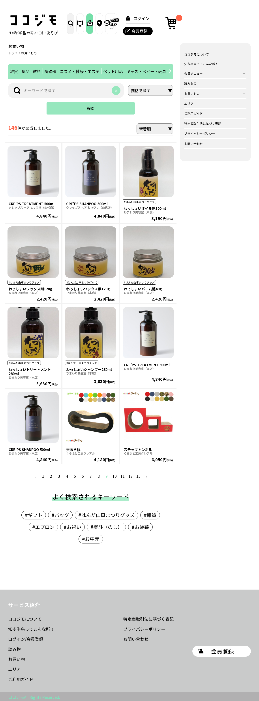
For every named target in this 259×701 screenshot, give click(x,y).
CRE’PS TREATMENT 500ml (31, 202)
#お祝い (72, 525)
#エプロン (43, 525)
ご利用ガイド (20, 678)
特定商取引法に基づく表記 (202, 123)
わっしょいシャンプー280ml (89, 368)
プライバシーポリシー (199, 133)
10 (114, 474)
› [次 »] (146, 474)
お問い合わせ (193, 143)
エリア (147, 23)
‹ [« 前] (35, 474)
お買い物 (16, 658)
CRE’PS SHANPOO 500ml (87, 202)
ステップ (170, 23)
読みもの (100, 23)
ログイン (204, 18)
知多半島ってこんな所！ (201, 64)
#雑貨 (150, 513)
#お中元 (90, 537)
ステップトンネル (138, 448)
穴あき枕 (73, 448)
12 (130, 474)
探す (77, 23)
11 (122, 474)
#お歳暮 (140, 525)
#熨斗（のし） (106, 525)
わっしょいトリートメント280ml (30, 370)
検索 (91, 108)
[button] (170, 71)
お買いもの (123, 23)
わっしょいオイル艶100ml (145, 207)
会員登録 (202, 31)
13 (138, 474)
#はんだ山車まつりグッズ (106, 513)
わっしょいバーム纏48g (143, 287)
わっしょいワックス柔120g (88, 287)
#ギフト (33, 513)
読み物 (14, 648)
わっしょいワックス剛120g (30, 287)
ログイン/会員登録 (25, 638)
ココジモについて (196, 54)
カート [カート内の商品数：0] (235, 23)
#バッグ (60, 513)
